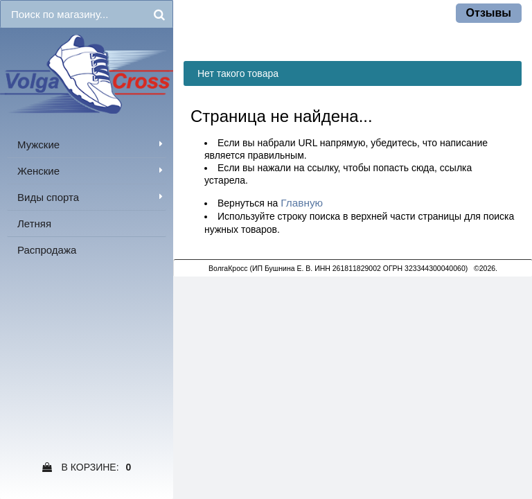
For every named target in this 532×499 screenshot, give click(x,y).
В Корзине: (87, 467)
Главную (302, 203)
